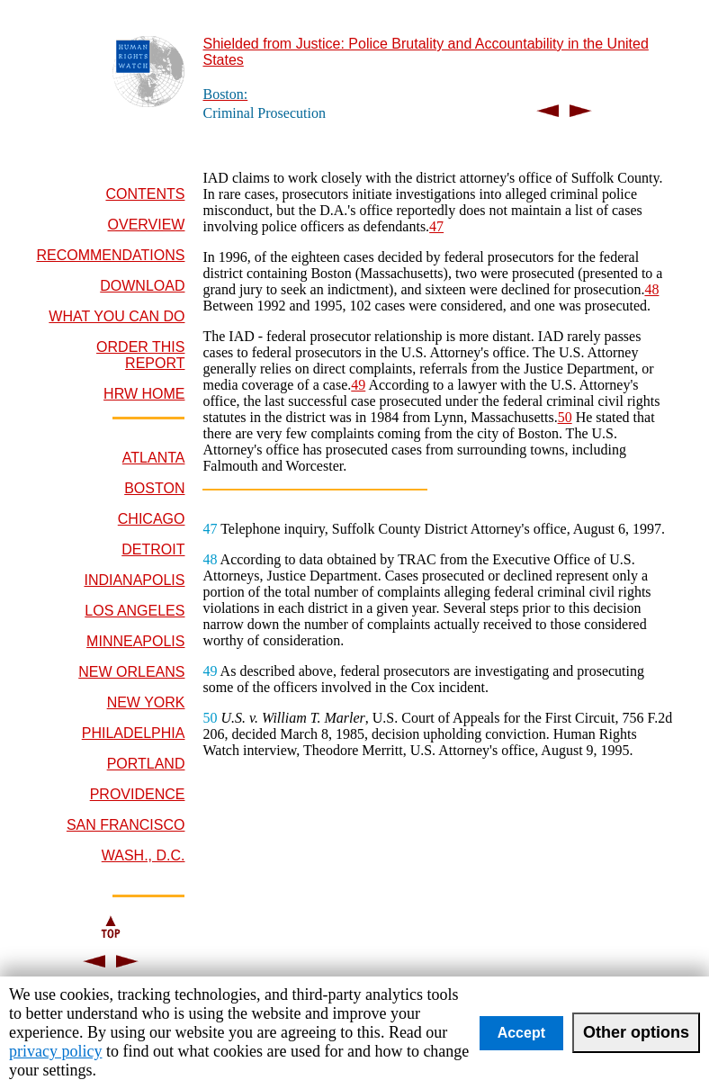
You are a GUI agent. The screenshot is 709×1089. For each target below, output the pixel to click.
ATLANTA (153, 457)
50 (565, 417)
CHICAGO (151, 518)
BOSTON (154, 488)
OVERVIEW (146, 224)
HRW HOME (143, 393)
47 (436, 226)
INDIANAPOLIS (134, 580)
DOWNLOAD (142, 285)
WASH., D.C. (143, 855)
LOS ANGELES (134, 610)
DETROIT (152, 549)
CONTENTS (144, 194)
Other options (636, 1032)
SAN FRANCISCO (126, 824)
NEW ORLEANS (131, 672)
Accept (521, 1032)
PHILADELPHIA (133, 733)
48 (651, 289)
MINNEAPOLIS (135, 641)
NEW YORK (146, 702)
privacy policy (55, 1051)
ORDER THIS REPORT (140, 355)
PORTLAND (146, 763)
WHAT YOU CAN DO (116, 316)
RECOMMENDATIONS (110, 255)
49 (358, 384)
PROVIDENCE (137, 794)
